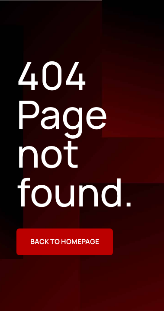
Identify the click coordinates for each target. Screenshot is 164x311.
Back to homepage (64, 241)
